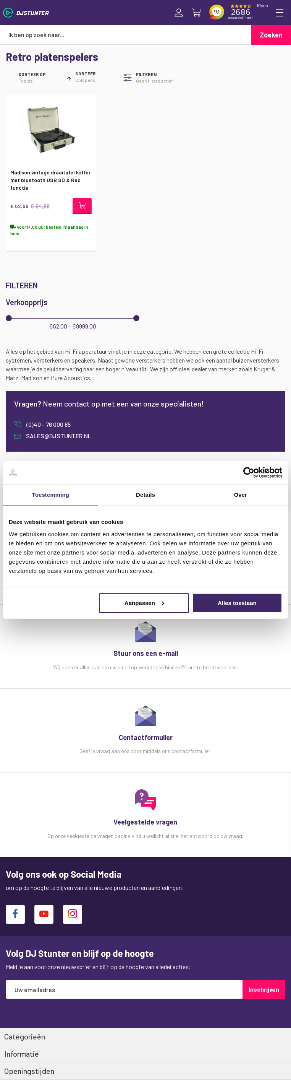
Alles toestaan (237, 602)
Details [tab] (145, 494)
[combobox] (125, 34)
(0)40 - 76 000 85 (48, 424)
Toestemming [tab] (51, 494)
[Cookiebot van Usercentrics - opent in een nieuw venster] (248, 472)
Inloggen (179, 12)
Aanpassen (144, 602)
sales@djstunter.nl (58, 435)
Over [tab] (240, 494)
